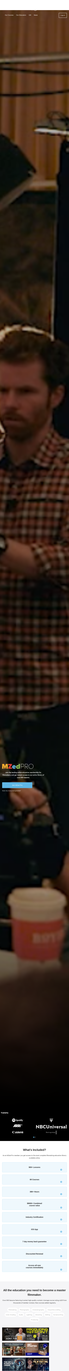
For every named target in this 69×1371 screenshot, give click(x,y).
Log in (63, 15)
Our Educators (21, 15)
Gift (30, 15)
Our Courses (9, 15)
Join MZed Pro (17, 785)
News (36, 15)
